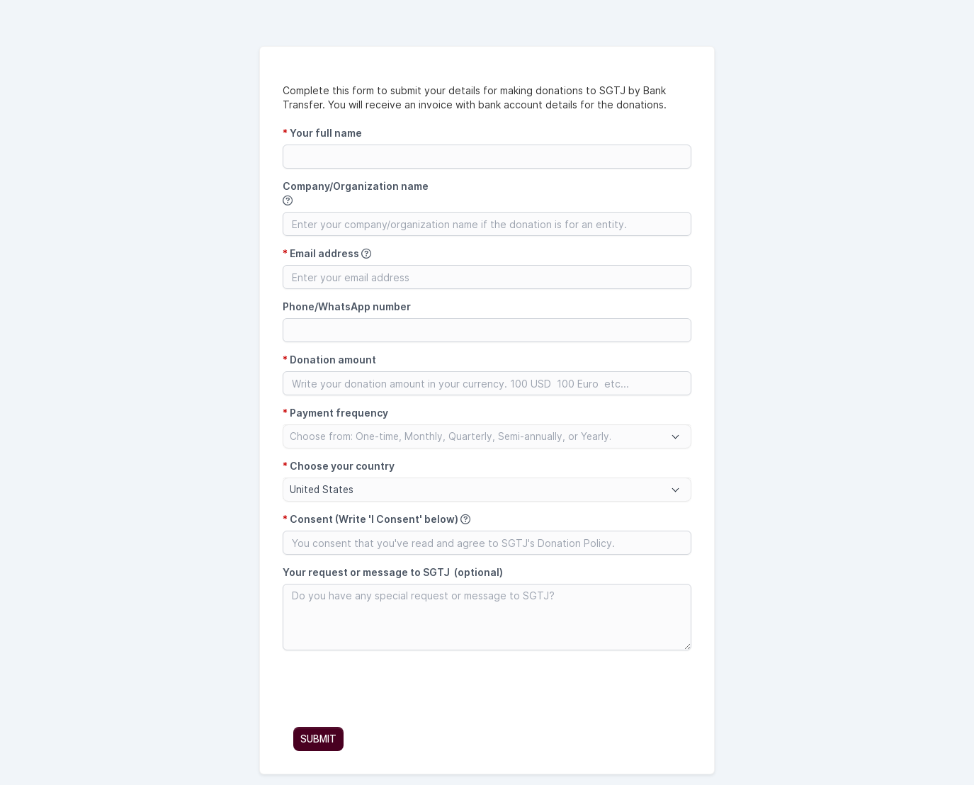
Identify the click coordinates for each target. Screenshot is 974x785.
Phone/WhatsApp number (347, 306)
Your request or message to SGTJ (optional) (393, 572)
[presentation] (390, 688)
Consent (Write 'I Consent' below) (376, 519)
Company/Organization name (356, 192)
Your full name (322, 133)
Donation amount (329, 360)
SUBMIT (318, 739)
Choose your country (339, 466)
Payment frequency (335, 413)
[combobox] (487, 436)
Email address (327, 253)
